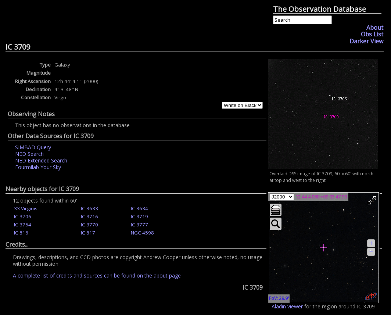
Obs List (372, 34)
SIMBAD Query (33, 147)
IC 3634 (139, 208)
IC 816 (21, 232)
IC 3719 (139, 216)
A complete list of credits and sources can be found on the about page (97, 275)
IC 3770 (89, 224)
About (374, 28)
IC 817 (88, 232)
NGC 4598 (142, 232)
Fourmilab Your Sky (38, 167)
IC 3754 (22, 224)
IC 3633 (89, 208)
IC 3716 (89, 216)
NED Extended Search (41, 160)
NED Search (29, 153)
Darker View (366, 41)
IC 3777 (139, 224)
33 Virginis (25, 208)
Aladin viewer (287, 306)
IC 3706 (22, 216)
